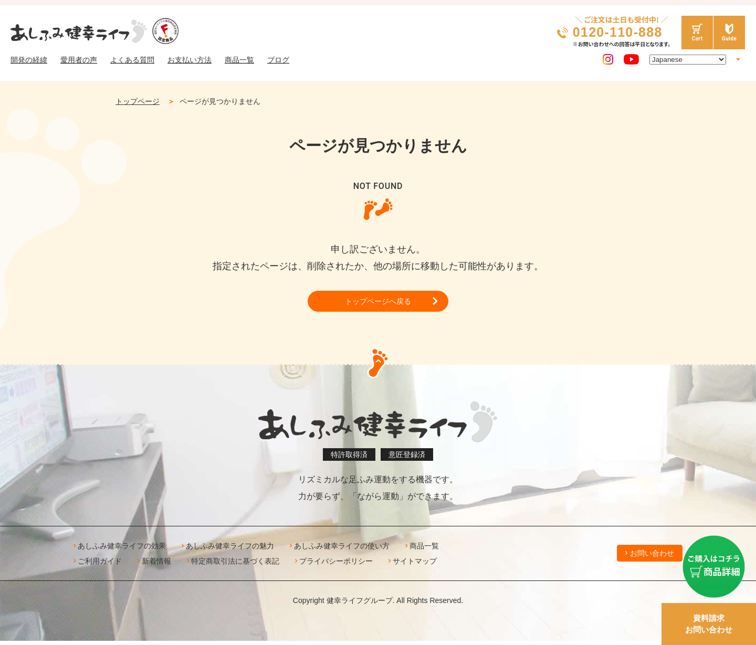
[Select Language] (687, 60)
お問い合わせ (652, 557)
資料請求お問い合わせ (708, 624)
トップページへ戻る (378, 303)
